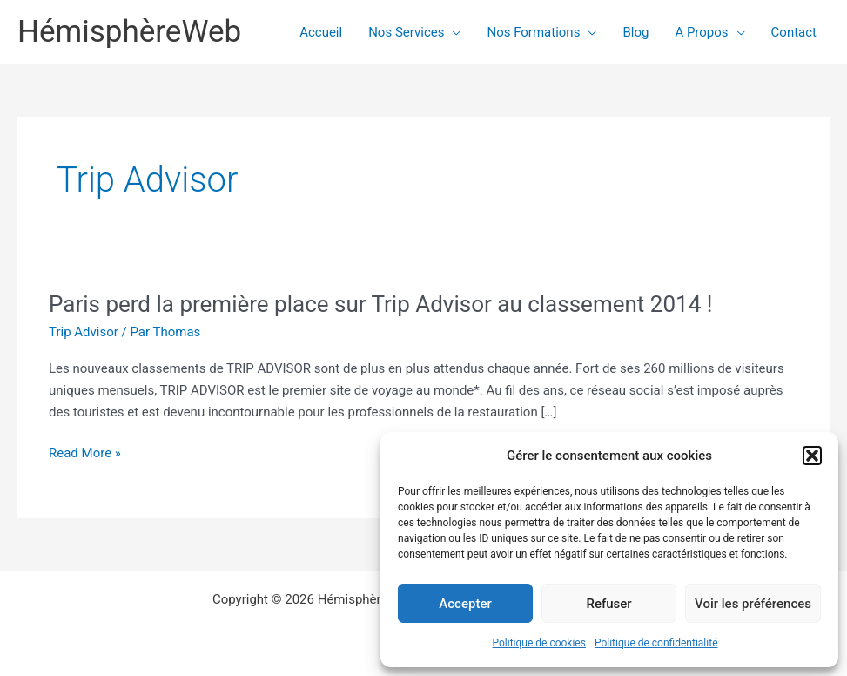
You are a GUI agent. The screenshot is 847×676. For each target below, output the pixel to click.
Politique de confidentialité (656, 643)
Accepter (465, 604)
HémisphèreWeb (129, 32)
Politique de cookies (539, 643)
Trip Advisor (83, 332)
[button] (812, 455)
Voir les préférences (753, 604)
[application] (452, 32)
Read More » (85, 453)
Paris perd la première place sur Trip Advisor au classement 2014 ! (380, 304)
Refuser (608, 604)
